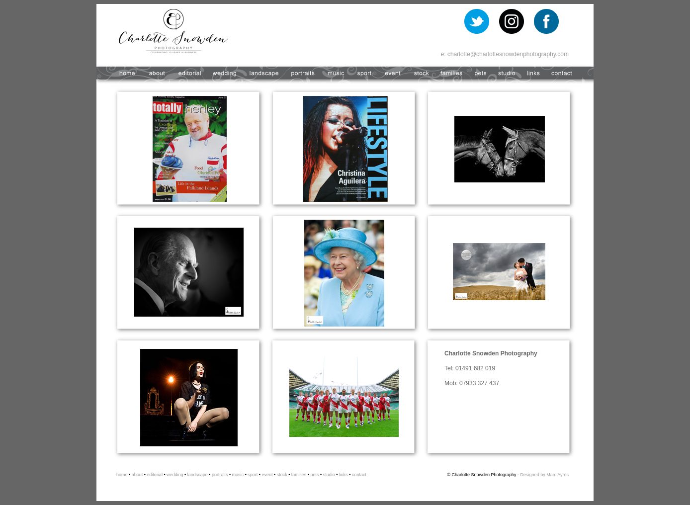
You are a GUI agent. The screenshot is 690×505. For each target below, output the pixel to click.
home (122, 474)
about (136, 474)
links (343, 474)
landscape (197, 474)
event (266, 474)
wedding (175, 474)
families (298, 474)
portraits (220, 474)
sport (253, 474)
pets (314, 474)
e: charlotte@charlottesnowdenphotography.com (505, 54)
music (238, 474)
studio (328, 474)
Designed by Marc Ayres (544, 474)
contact (359, 474)
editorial (155, 474)
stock (281, 474)
